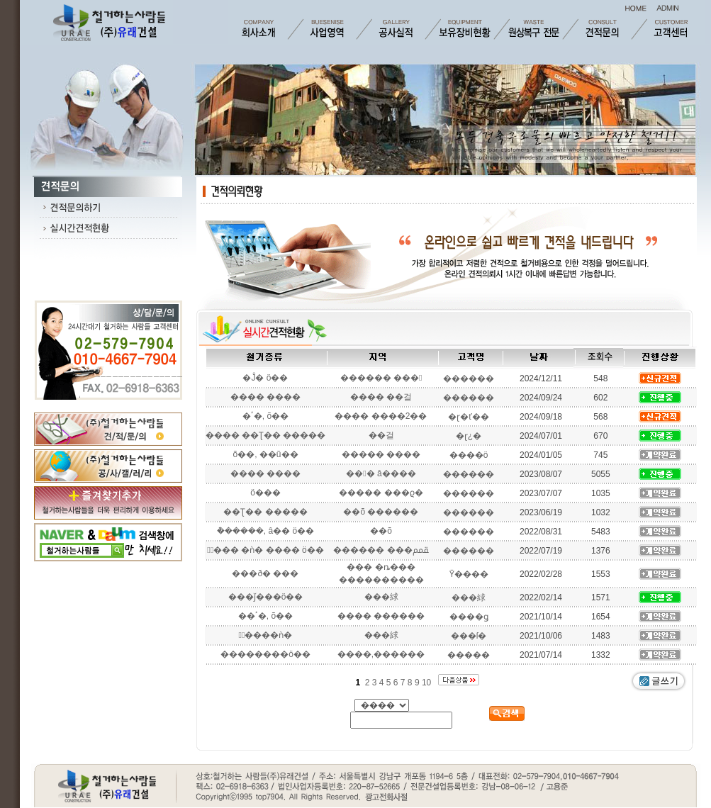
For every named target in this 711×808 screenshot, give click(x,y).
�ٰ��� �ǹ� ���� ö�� (265, 550)
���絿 (381, 597)
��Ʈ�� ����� (265, 512)
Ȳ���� (468, 574)
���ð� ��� (265, 573)
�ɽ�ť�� (468, 417)
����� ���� (381, 454)
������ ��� (381, 378)
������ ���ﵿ (380, 550)
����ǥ (468, 617)
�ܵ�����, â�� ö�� (265, 531)
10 (428, 683)
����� (468, 655)
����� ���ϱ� (380, 493)
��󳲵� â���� (380, 473)
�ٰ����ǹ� (266, 635)
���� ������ (381, 616)
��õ (381, 531)
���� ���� (265, 397)
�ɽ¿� (468, 436)
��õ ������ (380, 512)
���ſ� (469, 636)
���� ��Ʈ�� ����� (266, 435)
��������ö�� (265, 654)
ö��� (265, 493)
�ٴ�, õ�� (265, 416)
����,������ (381, 654)
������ (468, 378)
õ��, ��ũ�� (265, 454)
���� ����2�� (381, 416)
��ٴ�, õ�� (265, 616)
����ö (468, 455)
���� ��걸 (381, 397)
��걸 (381, 435)
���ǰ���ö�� (265, 597)
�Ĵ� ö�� (265, 378)
